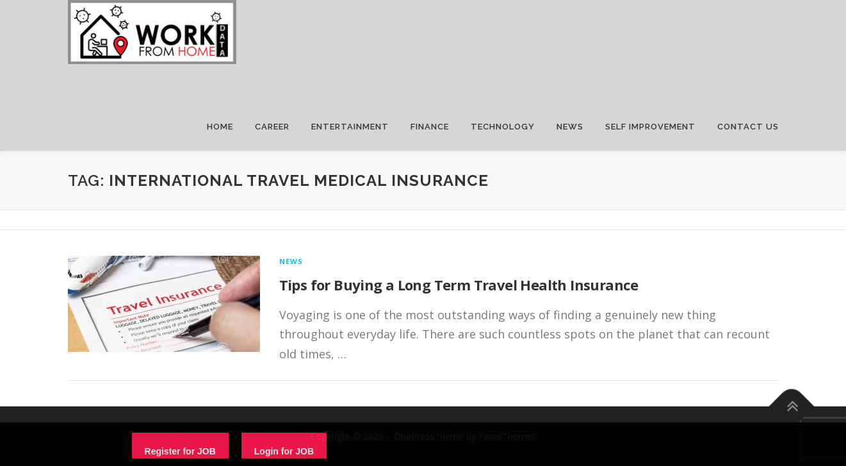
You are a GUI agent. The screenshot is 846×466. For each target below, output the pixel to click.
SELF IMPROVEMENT (650, 126)
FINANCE (430, 126)
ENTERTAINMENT (350, 126)
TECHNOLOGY (503, 126)
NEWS (570, 126)
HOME (220, 126)
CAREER (272, 126)
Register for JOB (180, 451)
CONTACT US (748, 126)
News (291, 261)
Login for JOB (284, 451)
